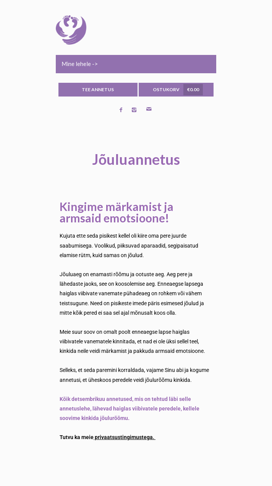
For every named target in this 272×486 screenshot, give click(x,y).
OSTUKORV (178, 89)
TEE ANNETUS (98, 89)
